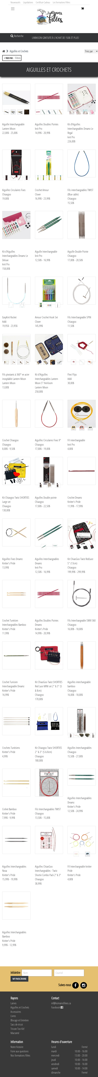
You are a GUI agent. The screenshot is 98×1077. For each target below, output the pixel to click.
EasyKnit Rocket (9, 317)
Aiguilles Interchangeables (80, 748)
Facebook (57, 1007)
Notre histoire (17, 1047)
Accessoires (16, 1012)
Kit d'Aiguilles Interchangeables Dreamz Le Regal (80, 128)
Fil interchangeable (76, 440)
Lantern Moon (8, 129)
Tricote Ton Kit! (17, 1029)
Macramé (15, 1033)
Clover (38, 194)
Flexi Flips (72, 374)
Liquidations (28, 2)
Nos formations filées (20, 1055)
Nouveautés (15, 2)
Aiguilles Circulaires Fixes (13, 190)
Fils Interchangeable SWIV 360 (82, 620)
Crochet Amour (42, 190)
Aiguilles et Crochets (19, 51)
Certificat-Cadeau (43, 2)
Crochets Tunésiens (11, 748)
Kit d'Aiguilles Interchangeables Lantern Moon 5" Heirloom (46, 379)
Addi (4, 322)
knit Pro (38, 129)
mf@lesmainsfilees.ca (61, 1003)
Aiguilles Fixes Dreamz (12, 559)
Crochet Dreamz (75, 497)
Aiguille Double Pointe (78, 251)
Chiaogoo (6, 194)
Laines (13, 1003)
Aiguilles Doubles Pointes (46, 124)
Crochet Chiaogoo (10, 440)
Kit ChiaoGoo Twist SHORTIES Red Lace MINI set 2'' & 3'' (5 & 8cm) (48, 686)
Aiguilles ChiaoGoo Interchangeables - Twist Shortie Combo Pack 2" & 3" (48, 871)
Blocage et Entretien (20, 1020)
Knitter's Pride (74, 502)
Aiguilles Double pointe (46, 497)
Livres (13, 1016)
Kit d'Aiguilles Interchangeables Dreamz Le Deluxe (15, 256)
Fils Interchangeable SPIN (79, 317)
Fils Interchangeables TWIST (48, 809)
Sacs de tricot (17, 1024)
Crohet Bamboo (9, 809)
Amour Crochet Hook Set (46, 317)
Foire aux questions (19, 1051)
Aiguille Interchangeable (13, 124)
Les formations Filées (61, 2)
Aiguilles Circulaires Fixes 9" (48, 440)
